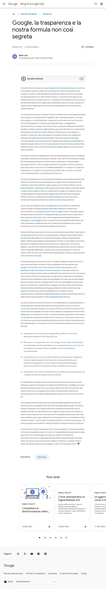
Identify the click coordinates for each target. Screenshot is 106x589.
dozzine (57, 200)
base (22, 144)
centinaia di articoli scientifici (42, 138)
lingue (65, 200)
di (62, 200)
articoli (55, 144)
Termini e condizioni (35, 573)
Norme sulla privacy (13, 573)
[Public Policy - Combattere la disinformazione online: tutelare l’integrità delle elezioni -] (35, 507)
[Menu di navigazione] (3, 3)
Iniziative (47, 14)
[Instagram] (18, 554)
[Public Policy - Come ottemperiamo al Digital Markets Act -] (71, 507)
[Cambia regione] (36, 582)
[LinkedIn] (45, 554)
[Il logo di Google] (9, 566)
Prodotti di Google (69, 573)
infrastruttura (76, 141)
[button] (87, 47)
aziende (30, 150)
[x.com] (25, 554)
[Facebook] (39, 554)
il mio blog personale (50, 214)
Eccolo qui (43, 120)
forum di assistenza (35, 279)
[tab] (39, 537)
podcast (53, 241)
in (53, 200)
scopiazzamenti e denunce (59, 297)
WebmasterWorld (56, 167)
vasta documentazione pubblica (49, 197)
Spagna (50, 288)
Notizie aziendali (29, 14)
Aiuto (8, 581)
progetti (60, 147)
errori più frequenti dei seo (67, 217)
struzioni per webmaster (48, 208)
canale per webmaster (34, 250)
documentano (64, 141)
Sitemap (56, 270)
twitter (23, 241)
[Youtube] (32, 554)
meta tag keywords (51, 294)
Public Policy (42, 457)
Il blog (84, 573)
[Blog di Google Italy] (14, 14)
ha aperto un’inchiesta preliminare (61, 88)
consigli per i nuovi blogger (31, 220)
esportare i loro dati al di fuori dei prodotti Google (55, 405)
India (32, 288)
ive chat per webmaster (30, 238)
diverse (71, 200)
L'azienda (52, 573)
